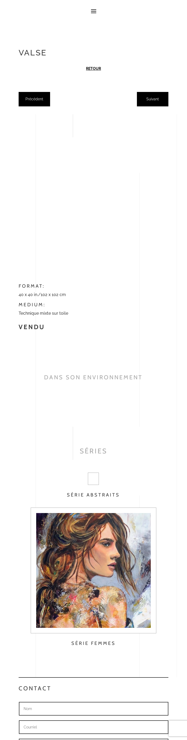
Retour (93, 68)
